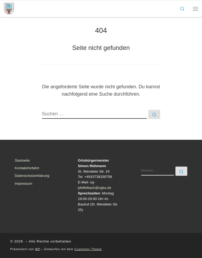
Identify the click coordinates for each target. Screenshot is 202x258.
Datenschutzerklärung (32, 176)
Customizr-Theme (88, 249)
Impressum (23, 183)
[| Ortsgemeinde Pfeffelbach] (9, 8)
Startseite (22, 160)
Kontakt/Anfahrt (27, 168)
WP (37, 249)
